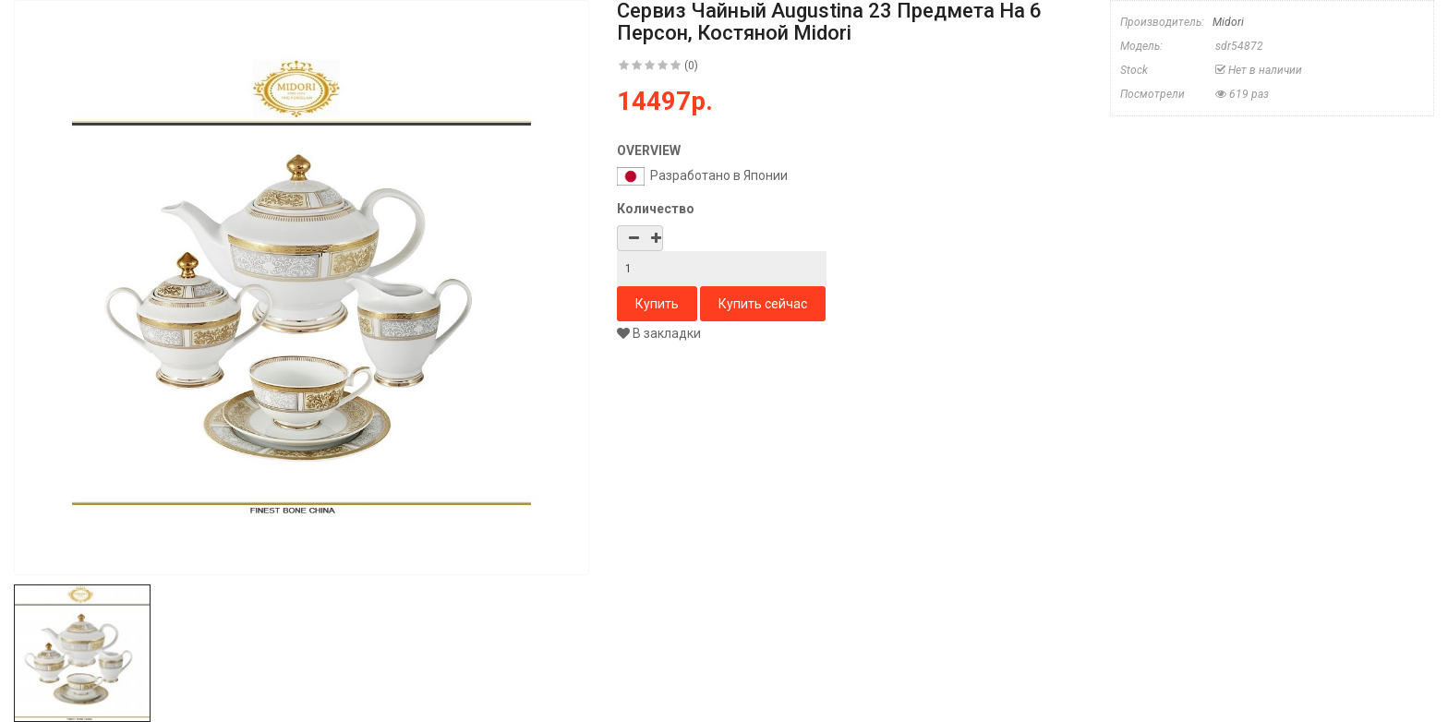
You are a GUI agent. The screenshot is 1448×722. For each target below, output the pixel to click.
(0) (691, 65)
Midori (1228, 22)
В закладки (659, 333)
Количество (655, 208)
